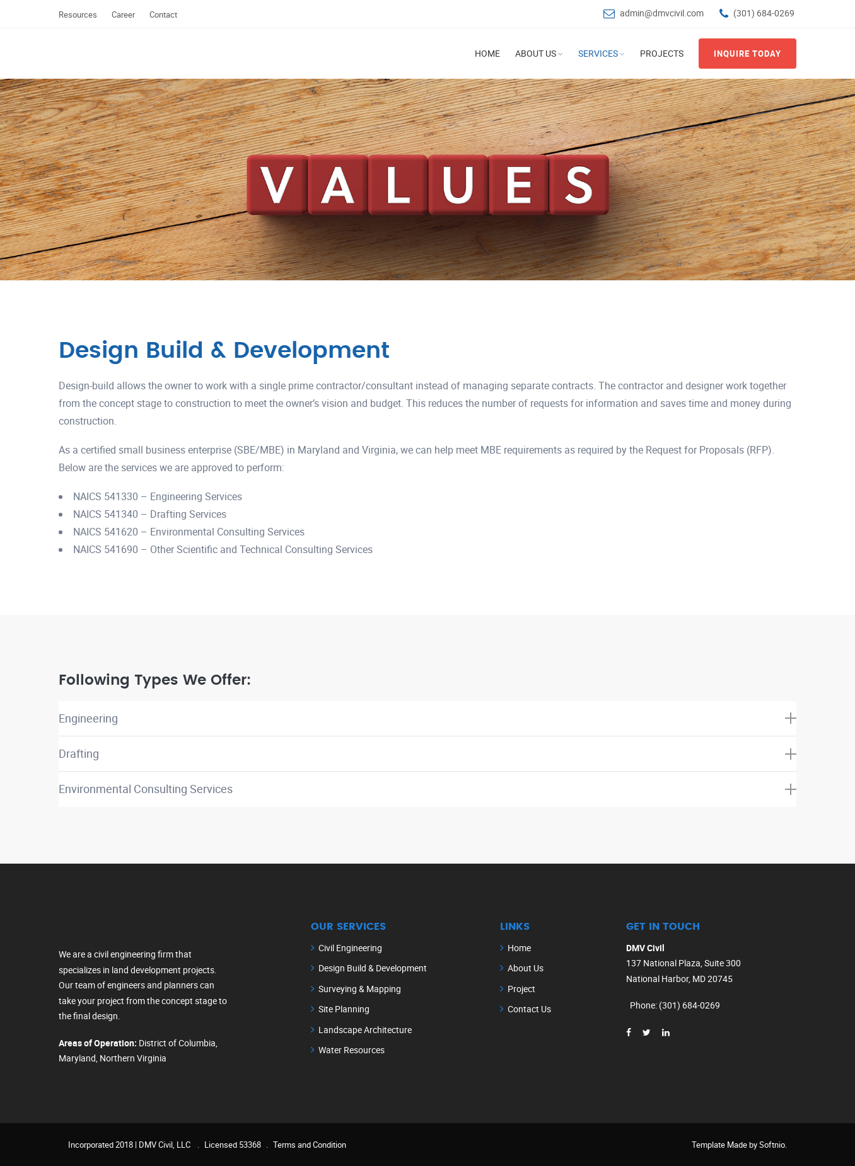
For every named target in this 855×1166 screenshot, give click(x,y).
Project (521, 989)
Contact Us (529, 1009)
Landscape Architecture (365, 1030)
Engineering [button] (427, 718)
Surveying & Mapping (359, 989)
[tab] (427, 718)
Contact (163, 14)
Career (123, 14)
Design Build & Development (372, 969)
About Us (535, 53)
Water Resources (351, 1050)
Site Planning (343, 1009)
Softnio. (773, 1144)
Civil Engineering (350, 948)
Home (487, 53)
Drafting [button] (427, 753)
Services (598, 53)
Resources (78, 14)
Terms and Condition (309, 1144)
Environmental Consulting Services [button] (427, 789)
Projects (661, 53)
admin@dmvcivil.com (662, 13)
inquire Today (747, 53)
